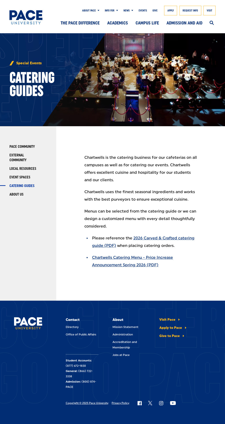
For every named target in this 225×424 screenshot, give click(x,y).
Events (143, 10)
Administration (122, 334)
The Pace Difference (80, 23)
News (126, 10)
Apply (170, 10)
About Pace (89, 10)
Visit (209, 10)
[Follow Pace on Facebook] (139, 403)
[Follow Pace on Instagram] (161, 403)
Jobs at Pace (121, 355)
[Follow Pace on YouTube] (173, 403)
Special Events (29, 63)
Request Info (190, 10)
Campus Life (147, 23)
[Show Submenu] (97, 11)
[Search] (212, 23)
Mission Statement (125, 327)
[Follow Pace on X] (150, 403)
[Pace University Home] (25, 17)
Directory (72, 327)
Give (155, 10)
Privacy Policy (120, 403)
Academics (117, 23)
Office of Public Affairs (81, 334)
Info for (109, 10)
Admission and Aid (184, 23)
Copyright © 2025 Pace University (87, 403)
